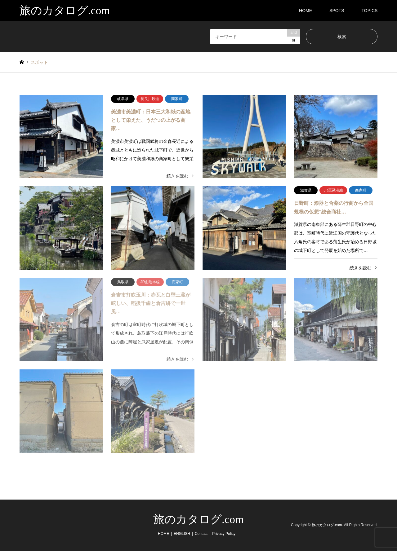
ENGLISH (182, 533)
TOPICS (370, 10)
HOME (305, 10)
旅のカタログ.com (198, 519)
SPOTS (336, 10)
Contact (201, 533)
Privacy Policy (223, 533)
